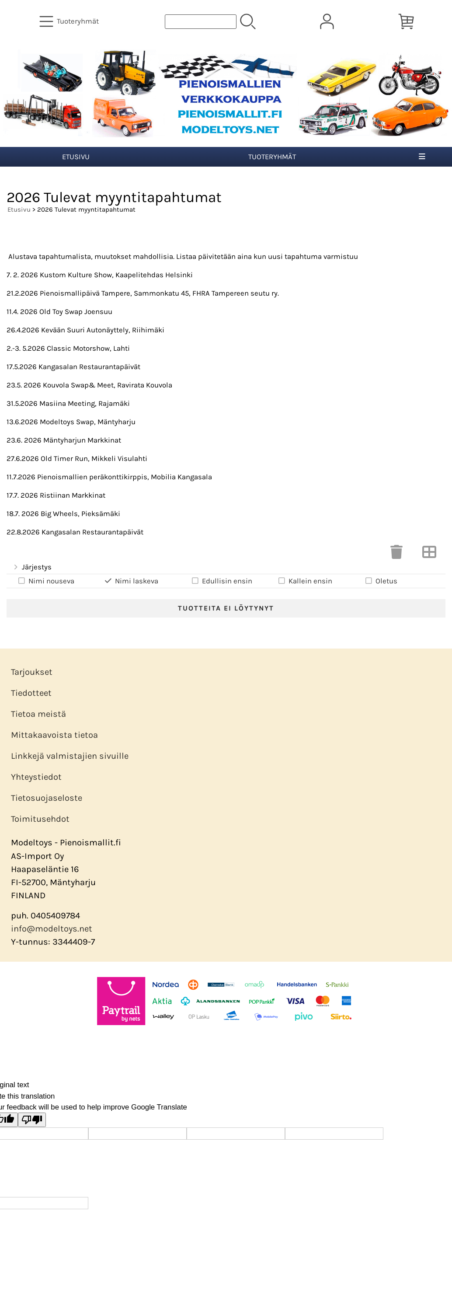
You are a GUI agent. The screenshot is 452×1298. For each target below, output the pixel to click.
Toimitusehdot (40, 819)
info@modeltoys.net (51, 929)
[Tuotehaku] (200, 21)
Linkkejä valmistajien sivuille (70, 756)
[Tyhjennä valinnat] (396, 555)
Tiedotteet (31, 693)
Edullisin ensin (221, 581)
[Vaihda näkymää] (429, 555)
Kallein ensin (304, 581)
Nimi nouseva (45, 581)
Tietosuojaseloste (46, 798)
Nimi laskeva (131, 581)
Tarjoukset (31, 672)
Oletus (380, 581)
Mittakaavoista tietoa (54, 735)
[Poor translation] (32, 1120)
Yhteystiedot (36, 777)
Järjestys (32, 567)
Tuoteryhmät (272, 157)
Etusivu (76, 157)
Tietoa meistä (38, 714)
